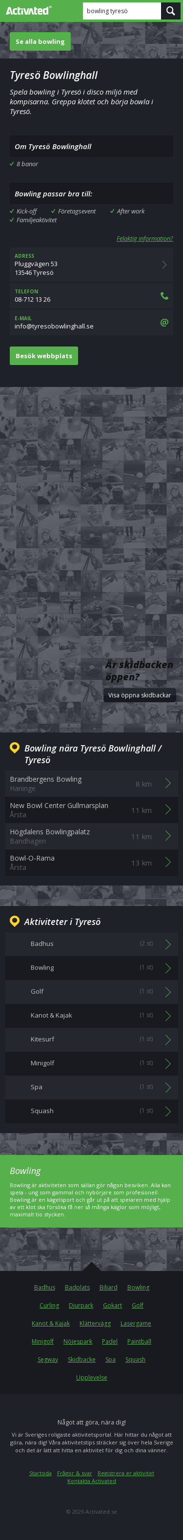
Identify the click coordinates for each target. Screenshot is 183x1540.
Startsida (40, 1473)
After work (130, 211)
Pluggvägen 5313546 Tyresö (91, 264)
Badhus (44, 1287)
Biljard (109, 1287)
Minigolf (43, 1341)
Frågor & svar (74, 1473)
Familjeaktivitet (37, 219)
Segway (48, 1359)
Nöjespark (77, 1341)
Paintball (139, 1341)
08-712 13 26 (91, 296)
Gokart (112, 1305)
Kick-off (27, 211)
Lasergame (136, 1323)
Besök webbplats (44, 355)
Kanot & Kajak (51, 1323)
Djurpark (81, 1305)
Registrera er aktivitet (126, 1473)
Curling (49, 1305)
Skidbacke (82, 1359)
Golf (137, 1305)
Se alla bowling (40, 41)
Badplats (77, 1287)
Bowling (138, 1287)
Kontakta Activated (91, 1480)
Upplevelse (91, 1377)
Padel (110, 1341)
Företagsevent (77, 211)
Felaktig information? (145, 238)
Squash (135, 1359)
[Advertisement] (91, 497)
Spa (110, 1359)
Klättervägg (95, 1323)
